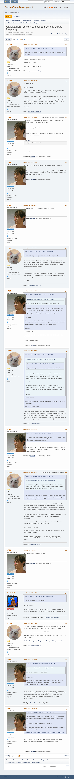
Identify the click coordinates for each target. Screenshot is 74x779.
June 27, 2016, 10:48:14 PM (30, 290)
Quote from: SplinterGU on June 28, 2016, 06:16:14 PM (40, 663)
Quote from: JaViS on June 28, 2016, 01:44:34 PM (39, 476)
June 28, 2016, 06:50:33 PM (30, 623)
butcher (9, 44)
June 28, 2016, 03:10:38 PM (30, 472)
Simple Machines (17, 777)
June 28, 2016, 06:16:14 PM (30, 592)
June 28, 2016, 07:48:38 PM (30, 708)
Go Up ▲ (68, 777)
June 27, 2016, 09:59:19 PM (30, 162)
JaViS (9, 117)
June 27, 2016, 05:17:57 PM (30, 44)
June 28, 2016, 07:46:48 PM (30, 659)
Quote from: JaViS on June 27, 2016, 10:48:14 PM (39, 354)
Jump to (44, 766)
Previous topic (56, 34)
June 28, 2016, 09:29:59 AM (30, 350)
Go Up (7, 755)
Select (28, 140)
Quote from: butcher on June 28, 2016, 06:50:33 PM (39, 712)
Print (66, 39)
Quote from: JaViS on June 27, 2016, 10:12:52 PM (39, 251)
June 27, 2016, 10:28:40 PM (30, 248)
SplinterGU (11, 593)
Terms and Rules (61, 777)
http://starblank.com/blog (34, 71)
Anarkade (32, 156)
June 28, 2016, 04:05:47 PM (30, 550)
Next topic (65, 34)
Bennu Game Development (19, 7)
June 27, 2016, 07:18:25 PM (30, 117)
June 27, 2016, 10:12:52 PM (30, 205)
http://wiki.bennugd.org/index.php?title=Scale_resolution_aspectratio (43, 641)
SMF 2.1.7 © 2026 (8, 777)
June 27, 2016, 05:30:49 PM (30, 80)
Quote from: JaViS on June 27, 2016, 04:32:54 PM (39, 48)
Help (55, 777)
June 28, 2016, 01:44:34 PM (30, 429)
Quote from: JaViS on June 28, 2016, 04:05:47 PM (39, 596)
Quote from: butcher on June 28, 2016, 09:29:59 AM (39, 433)
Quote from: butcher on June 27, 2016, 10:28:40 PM (39, 294)
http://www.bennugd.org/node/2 (51, 617)
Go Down (8, 39)
